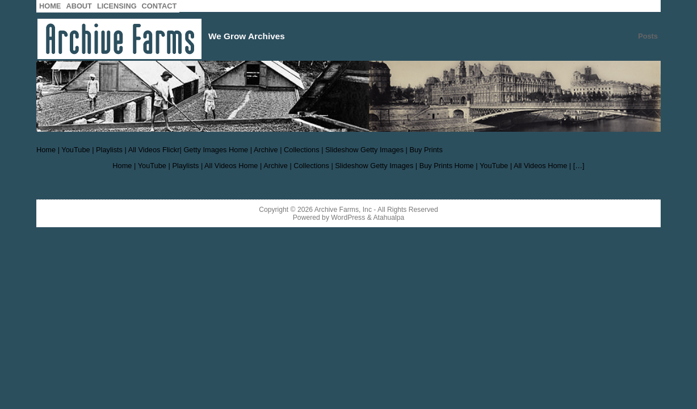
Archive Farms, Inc (343, 210)
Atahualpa (388, 218)
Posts (648, 36)
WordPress (348, 218)
